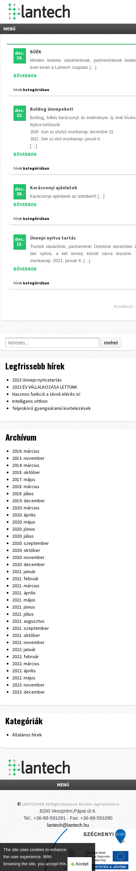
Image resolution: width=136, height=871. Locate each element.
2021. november (28, 642)
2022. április (24, 671)
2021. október (26, 635)
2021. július (23, 614)
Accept (79, 864)
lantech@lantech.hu (68, 825)
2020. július (23, 536)
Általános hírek (27, 735)
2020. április (24, 515)
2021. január (24, 571)
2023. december (28, 692)
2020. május (23, 522)
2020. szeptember (30, 543)
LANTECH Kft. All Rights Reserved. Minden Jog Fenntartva (70, 804)
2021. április (24, 593)
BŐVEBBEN (24, 76)
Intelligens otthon (30, 401)
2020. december (28, 564)
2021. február (25, 578)
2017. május (23, 479)
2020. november (28, 557)
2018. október (26, 472)
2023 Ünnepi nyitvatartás (37, 380)
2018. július (23, 493)
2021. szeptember (30, 628)
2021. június (23, 607)
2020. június (23, 529)
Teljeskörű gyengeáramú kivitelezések (51, 408)
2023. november (28, 685)
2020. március (25, 508)
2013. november (28, 458)
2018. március (25, 486)
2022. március (25, 664)
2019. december (28, 501)
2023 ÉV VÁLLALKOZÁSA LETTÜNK (44, 387)
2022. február (25, 656)
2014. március (25, 465)
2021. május (23, 600)
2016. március (25, 451)
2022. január (24, 649)
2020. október (26, 550)
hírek (17, 89)
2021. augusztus (28, 621)
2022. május (23, 678)
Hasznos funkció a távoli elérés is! (46, 394)
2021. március (25, 586)
